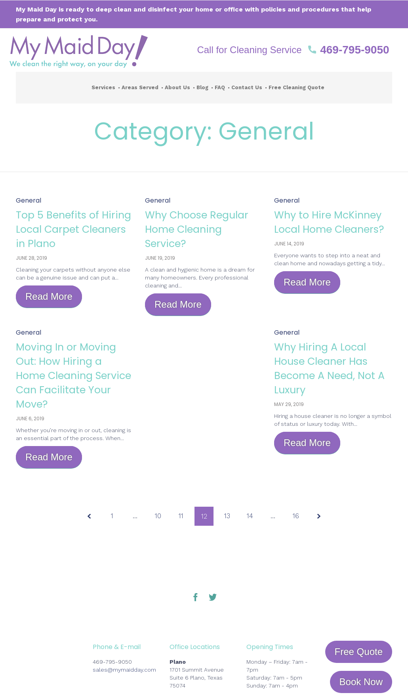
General (28, 200)
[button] (292, 50)
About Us (177, 87)
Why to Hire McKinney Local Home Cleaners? (322, 228)
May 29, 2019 (289, 404)
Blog (202, 87)
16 (298, 516)
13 (228, 516)
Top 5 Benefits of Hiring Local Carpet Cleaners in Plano (72, 228)
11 (180, 516)
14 (251, 516)
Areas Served (140, 87)
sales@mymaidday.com (124, 669)
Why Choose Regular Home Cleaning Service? (197, 228)
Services (103, 87)
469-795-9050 (112, 662)
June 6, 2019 (30, 432)
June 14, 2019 (289, 258)
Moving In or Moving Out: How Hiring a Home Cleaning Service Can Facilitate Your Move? (74, 382)
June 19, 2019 (160, 258)
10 (157, 516)
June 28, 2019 (31, 258)
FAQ (220, 87)
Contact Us (246, 87)
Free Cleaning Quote (296, 87)
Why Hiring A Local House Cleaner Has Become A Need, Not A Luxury (329, 368)
